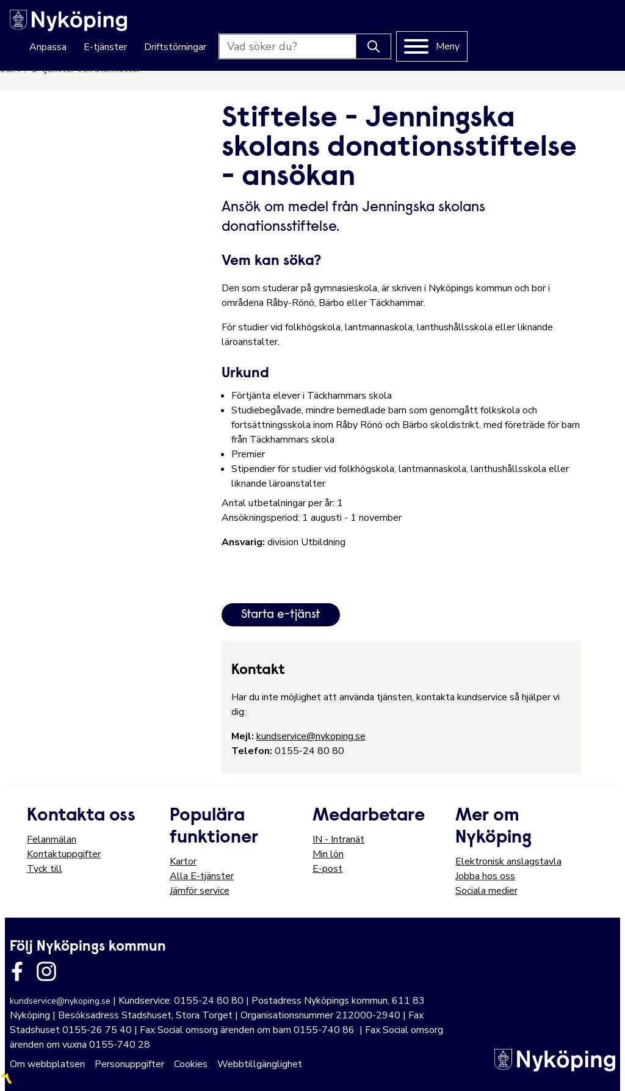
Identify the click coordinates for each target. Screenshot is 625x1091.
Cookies (191, 1064)
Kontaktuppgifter (64, 854)
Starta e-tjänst (280, 615)
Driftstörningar (323, 25)
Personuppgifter (129, 1064)
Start (10, 69)
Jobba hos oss (485, 876)
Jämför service (199, 890)
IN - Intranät (338, 839)
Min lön (328, 854)
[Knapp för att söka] (521, 25)
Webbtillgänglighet (259, 1064)
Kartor (183, 861)
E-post (327, 868)
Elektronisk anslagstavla (508, 861)
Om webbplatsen (47, 1064)
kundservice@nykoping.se (311, 736)
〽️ (6, 1079)
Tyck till (44, 868)
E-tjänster (253, 25)
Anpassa (195, 25)
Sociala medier (486, 890)
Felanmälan (51, 839)
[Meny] (579, 25)
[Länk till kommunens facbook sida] (17, 971)
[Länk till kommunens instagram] (46, 971)
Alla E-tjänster (202, 876)
